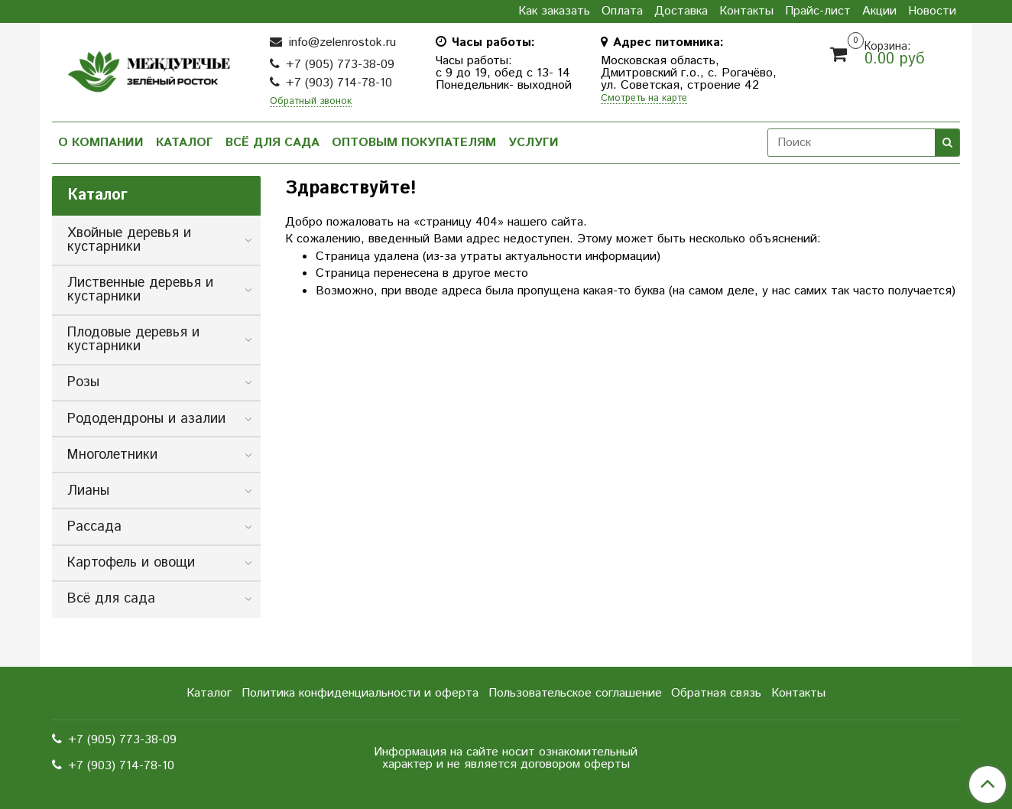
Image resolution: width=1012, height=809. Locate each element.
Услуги (533, 142)
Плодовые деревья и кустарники (133, 339)
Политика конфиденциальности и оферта (360, 693)
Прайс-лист (818, 11)
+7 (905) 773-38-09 (340, 64)
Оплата (622, 11)
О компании (101, 142)
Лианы (88, 491)
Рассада (94, 527)
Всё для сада (272, 142)
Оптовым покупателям (414, 142)
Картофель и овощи (131, 563)
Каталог (184, 142)
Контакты (746, 11)
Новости (932, 11)
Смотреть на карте (644, 99)
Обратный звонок (311, 102)
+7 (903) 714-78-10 (339, 83)
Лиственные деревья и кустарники (140, 290)
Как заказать (554, 11)
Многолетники (112, 455)
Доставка (681, 11)
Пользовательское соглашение (575, 693)
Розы (83, 382)
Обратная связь (716, 693)
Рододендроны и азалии (146, 419)
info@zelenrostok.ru (340, 42)
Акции (879, 11)
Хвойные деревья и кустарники (129, 240)
